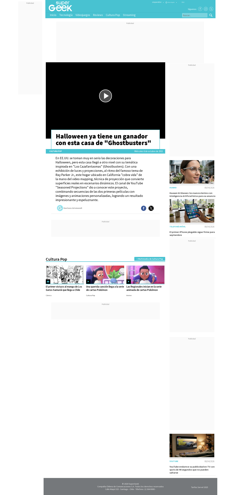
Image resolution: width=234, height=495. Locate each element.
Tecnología (66, 15)
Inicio (53, 15)
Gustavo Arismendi (69, 208)
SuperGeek (134, 483)
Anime (128, 295)
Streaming (129, 15)
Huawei (173, 187)
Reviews (98, 15)
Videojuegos (83, 15)
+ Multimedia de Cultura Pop (150, 259)
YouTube (174, 461)
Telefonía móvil (178, 226)
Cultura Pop (113, 15)
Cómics (48, 295)
